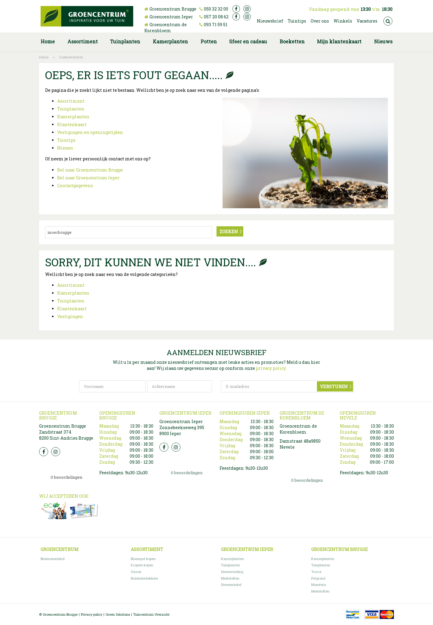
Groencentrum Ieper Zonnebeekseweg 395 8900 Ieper (181, 427)
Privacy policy (91, 614)
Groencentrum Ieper (171, 17)
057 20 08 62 (216, 17)
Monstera (318, 584)
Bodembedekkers (144, 578)
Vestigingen (70, 316)
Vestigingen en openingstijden (90, 132)
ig (247, 9)
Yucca (316, 571)
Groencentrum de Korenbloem (165, 27)
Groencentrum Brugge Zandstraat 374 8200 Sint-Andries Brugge (66, 432)
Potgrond (318, 578)
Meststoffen (230, 578)
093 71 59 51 (215, 24)
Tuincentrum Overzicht (151, 614)
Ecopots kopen (142, 565)
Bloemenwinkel (53, 558)
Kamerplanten (73, 116)
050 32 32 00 (216, 9)
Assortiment (70, 101)
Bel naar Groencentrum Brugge (90, 170)
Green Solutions (118, 614)
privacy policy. (271, 368)
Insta (55, 451)
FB (43, 451)
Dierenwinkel (231, 584)
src (387, 21)
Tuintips (66, 140)
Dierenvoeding (232, 571)
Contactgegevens (75, 185)
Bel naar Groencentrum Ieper (88, 178)
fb (236, 9)
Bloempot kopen (143, 558)
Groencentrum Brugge (172, 9)
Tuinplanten (70, 109)
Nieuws (65, 148)
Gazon (136, 571)
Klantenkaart (72, 124)
